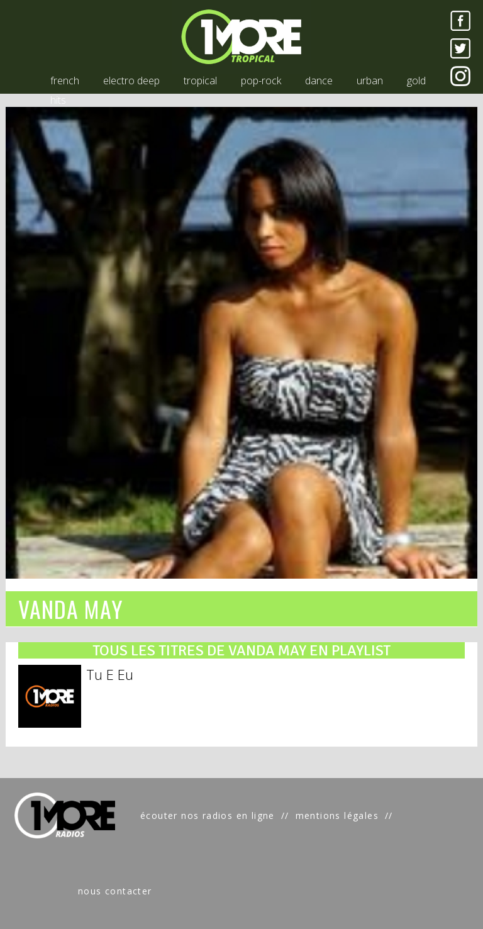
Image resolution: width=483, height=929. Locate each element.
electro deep (131, 80)
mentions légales (337, 815)
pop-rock (261, 80)
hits (58, 100)
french (64, 80)
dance (319, 80)
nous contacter (115, 891)
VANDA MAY (70, 608)
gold (416, 80)
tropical (200, 80)
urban (370, 80)
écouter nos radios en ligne (207, 815)
